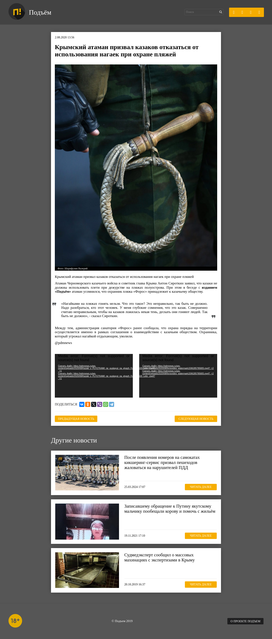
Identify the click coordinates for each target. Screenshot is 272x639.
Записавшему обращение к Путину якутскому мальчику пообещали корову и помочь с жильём (169, 509)
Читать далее (201, 487)
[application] (94, 376)
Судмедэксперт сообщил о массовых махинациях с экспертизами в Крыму (159, 557)
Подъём (40, 12)
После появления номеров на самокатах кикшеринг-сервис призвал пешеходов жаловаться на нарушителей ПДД (162, 462)
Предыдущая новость (76, 418)
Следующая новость (195, 418)
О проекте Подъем (245, 621)
